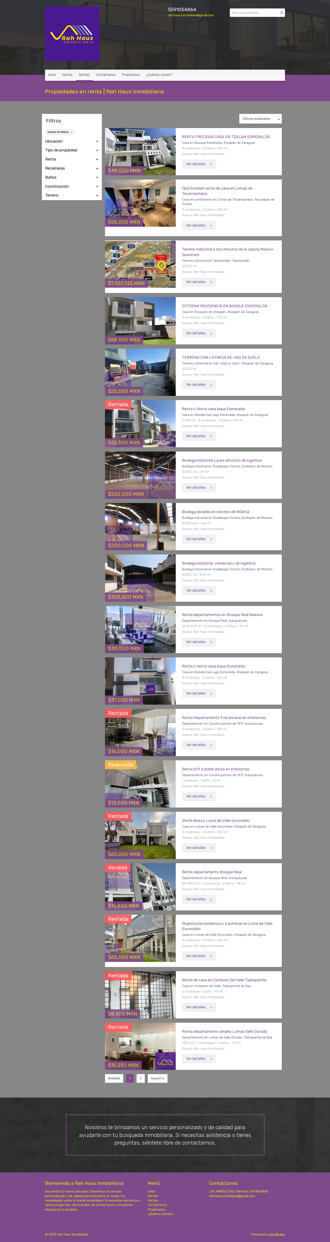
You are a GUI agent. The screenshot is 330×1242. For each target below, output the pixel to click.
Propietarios (131, 75)
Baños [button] (71, 177)
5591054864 (182, 9)
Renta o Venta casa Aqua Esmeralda (213, 409)
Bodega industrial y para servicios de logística (222, 460)
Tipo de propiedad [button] (71, 150)
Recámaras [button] (71, 168)
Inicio (52, 75)
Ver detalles (196, 164)
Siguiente (157, 1078)
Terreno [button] (71, 195)
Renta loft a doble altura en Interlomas (215, 769)
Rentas (84, 75)
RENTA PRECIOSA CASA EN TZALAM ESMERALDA (226, 137)
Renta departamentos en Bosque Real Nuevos (222, 614)
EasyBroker (277, 1234)
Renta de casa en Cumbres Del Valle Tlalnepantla (224, 980)
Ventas (67, 75)
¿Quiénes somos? (159, 75)
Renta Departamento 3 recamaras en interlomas (224, 717)
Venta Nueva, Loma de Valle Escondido (216, 820)
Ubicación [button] (71, 141)
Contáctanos (106, 75)
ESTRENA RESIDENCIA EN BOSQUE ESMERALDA (224, 306)
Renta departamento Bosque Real (212, 872)
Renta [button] (71, 159)
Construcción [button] (71, 187)
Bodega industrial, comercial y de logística (218, 563)
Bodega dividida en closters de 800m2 (215, 512)
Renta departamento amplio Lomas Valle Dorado (224, 1031)
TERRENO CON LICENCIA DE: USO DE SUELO (221, 357)
